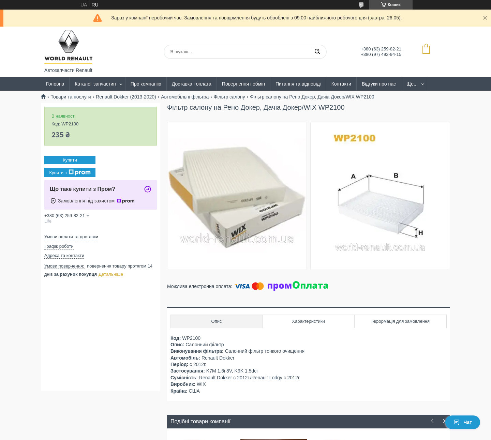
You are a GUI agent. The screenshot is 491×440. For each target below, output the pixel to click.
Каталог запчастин (95, 84)
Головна (55, 84)
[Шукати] (317, 52)
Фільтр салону (229, 97)
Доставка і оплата (191, 84)
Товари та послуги (70, 97)
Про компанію (146, 84)
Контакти (341, 84)
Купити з (69, 172)
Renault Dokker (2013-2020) (126, 97)
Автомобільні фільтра (185, 97)
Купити (70, 160)
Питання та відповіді (298, 84)
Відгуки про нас (379, 84)
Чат (462, 422)
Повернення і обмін (243, 84)
